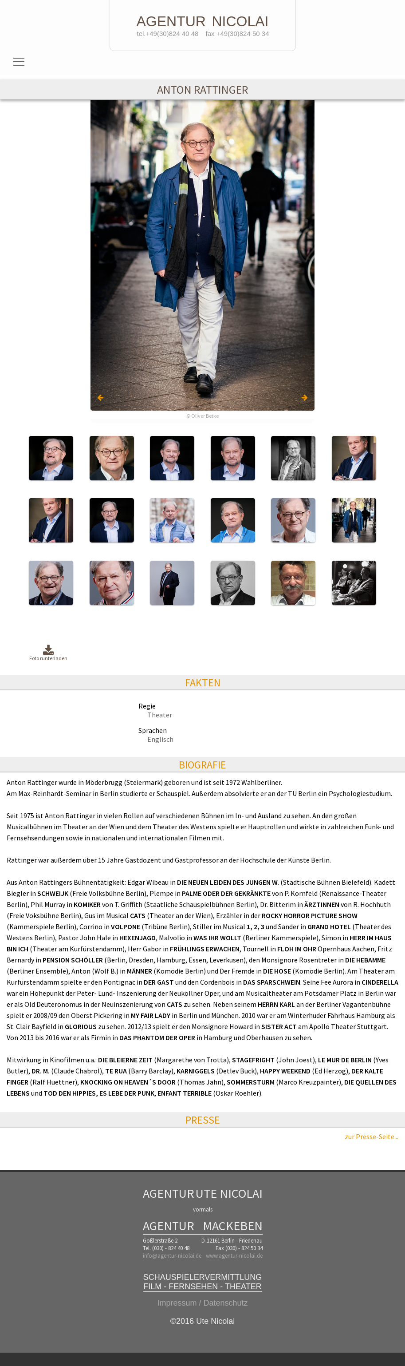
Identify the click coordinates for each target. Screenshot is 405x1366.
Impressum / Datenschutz (202, 1303)
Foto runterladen (48, 653)
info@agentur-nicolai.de (172, 1255)
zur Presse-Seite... (371, 1136)
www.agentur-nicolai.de (234, 1255)
